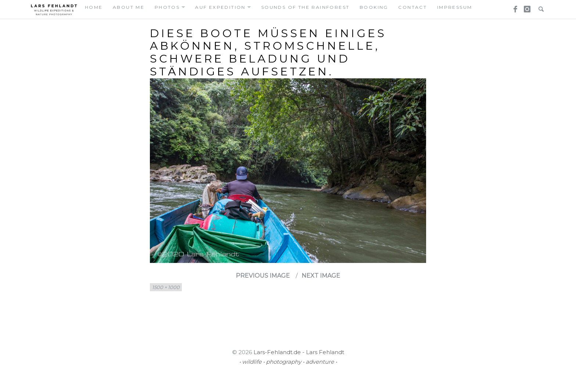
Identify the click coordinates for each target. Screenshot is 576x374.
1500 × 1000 (166, 287)
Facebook (512, 7)
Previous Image (263, 275)
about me (128, 7)
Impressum (454, 7)
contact (412, 7)
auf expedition (220, 7)
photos (167, 7)
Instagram (526, 7)
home (94, 7)
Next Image (321, 275)
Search (539, 7)
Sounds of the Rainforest (305, 7)
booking (374, 7)
